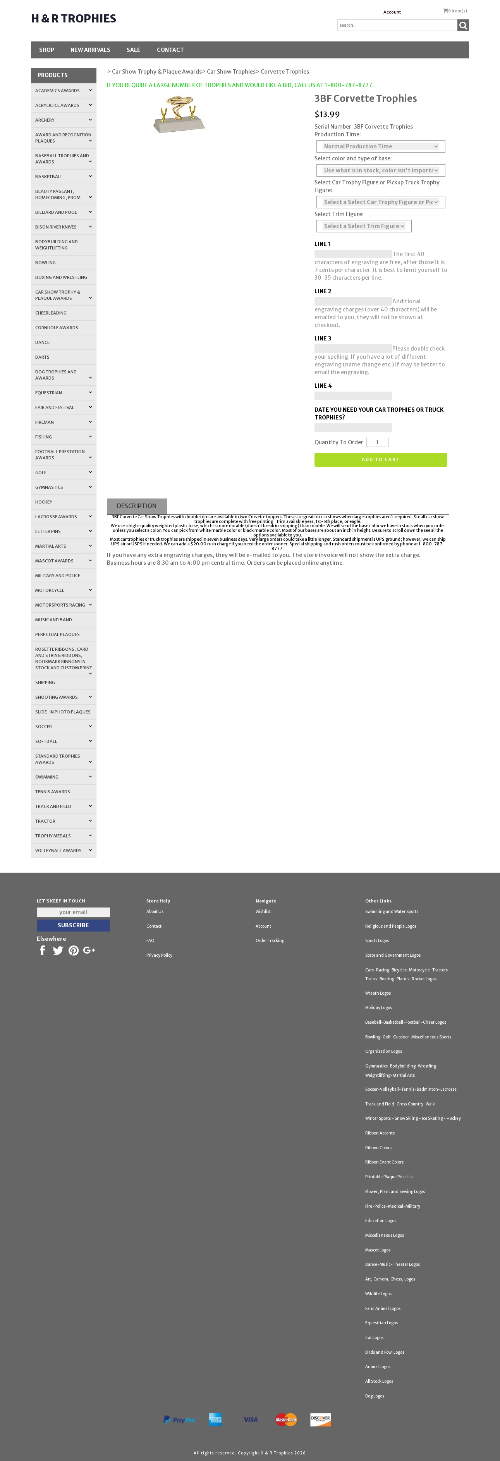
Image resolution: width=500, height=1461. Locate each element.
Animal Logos (377, 1366)
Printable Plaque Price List (389, 1176)
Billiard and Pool (64, 212)
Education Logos (380, 1220)
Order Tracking (270, 940)
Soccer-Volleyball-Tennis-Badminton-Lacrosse (411, 1089)
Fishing (64, 437)
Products (53, 75)
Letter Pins (64, 531)
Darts (42, 357)
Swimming (64, 777)
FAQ (150, 940)
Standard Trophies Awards (64, 759)
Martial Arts (64, 546)
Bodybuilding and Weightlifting (56, 245)
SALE (134, 49)
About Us (154, 911)
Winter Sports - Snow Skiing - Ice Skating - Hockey (413, 1118)
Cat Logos (374, 1337)
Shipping (45, 682)
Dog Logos (374, 1396)
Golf (64, 472)
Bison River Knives (64, 227)
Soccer (64, 726)
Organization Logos (383, 1051)
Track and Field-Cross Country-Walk (400, 1104)
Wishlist (263, 911)
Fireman (64, 422)
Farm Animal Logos (382, 1308)
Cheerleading (51, 313)
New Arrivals (90, 49)
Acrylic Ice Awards (64, 105)
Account (392, 12)
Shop (46, 49)
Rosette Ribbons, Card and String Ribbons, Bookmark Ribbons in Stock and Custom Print (64, 660)
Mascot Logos (377, 1250)
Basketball (64, 176)
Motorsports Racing (64, 605)
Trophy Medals (64, 836)
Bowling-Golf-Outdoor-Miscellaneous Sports (408, 1037)
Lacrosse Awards (64, 516)
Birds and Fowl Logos (384, 1352)
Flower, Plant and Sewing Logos (395, 1191)
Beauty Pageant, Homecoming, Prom (64, 194)
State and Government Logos (393, 955)
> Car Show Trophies (229, 71)
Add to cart (381, 459)
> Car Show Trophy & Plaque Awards (154, 71)
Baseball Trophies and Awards (64, 159)
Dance (42, 342)
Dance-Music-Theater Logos (392, 1264)
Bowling (45, 262)
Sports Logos (377, 940)
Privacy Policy (159, 955)
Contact (170, 49)
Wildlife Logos (378, 1293)
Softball (64, 741)
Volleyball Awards (64, 850)
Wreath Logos (378, 993)
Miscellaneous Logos (384, 1235)
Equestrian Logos (381, 1322)
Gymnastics (64, 487)
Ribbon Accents (380, 1133)
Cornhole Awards (56, 327)
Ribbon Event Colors (384, 1162)
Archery (64, 120)
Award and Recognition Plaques (64, 138)
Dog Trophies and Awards (64, 375)
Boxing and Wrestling (61, 277)
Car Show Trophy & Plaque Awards (64, 295)
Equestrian (64, 392)
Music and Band (53, 619)
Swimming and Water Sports (391, 911)
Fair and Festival (64, 407)
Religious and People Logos (390, 926)
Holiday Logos (378, 1007)
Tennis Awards (52, 791)
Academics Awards (64, 90)
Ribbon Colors (378, 1147)
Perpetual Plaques (57, 634)
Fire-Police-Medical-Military (392, 1206)
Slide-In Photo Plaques (63, 712)
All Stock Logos (379, 1381)
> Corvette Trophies (282, 71)
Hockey (43, 502)
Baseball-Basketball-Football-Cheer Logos (405, 1022)
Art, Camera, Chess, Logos (390, 1279)
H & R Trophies (73, 19)
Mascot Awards (64, 561)
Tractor (64, 821)
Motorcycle (64, 590)
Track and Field (64, 806)
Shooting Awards (64, 697)
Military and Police (57, 575)
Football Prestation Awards (64, 455)
